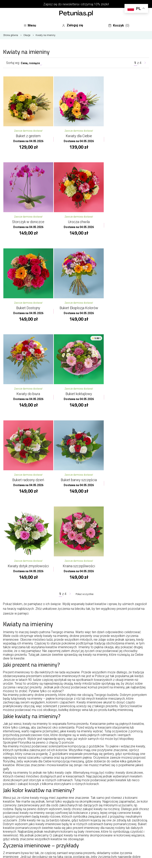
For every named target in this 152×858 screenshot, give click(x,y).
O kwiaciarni (76, 799)
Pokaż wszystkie (84, 416)
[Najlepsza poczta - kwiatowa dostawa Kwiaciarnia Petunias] (76, 14)
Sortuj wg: (13, 64)
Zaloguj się (74, 26)
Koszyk (119, 26)
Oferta (76, 809)
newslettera (71, 4)
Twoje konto (76, 819)
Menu (31, 26)
